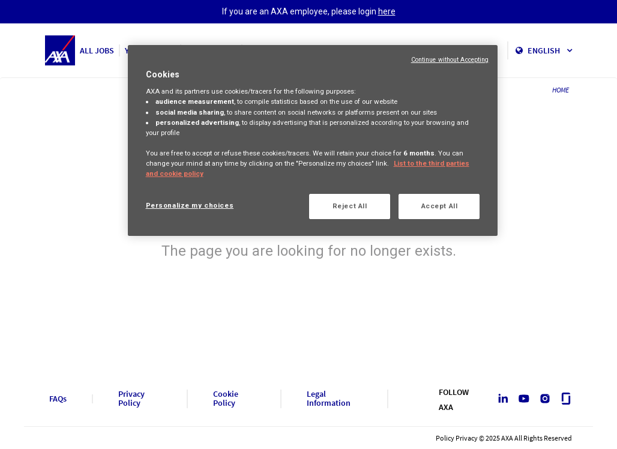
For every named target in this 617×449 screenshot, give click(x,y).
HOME (560, 89)
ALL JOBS (97, 50)
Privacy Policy (131, 399)
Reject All (350, 206)
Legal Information (329, 399)
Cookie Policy (225, 399)
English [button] (550, 50)
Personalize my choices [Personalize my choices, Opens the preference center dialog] (190, 205)
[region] (313, 140)
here (387, 11)
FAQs (58, 398)
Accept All (439, 206)
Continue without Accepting (450, 60)
